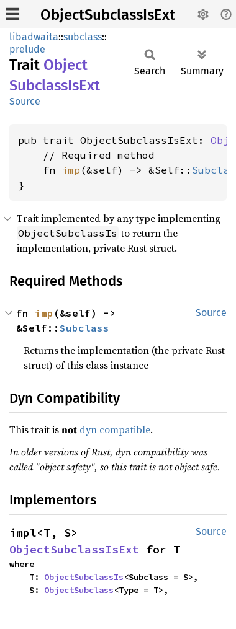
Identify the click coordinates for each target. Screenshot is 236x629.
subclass (82, 37)
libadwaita (33, 37)
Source (24, 101)
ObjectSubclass (79, 590)
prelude (27, 49)
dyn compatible (114, 429)
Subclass (84, 328)
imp (70, 170)
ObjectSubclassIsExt (107, 15)
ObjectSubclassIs (84, 577)
